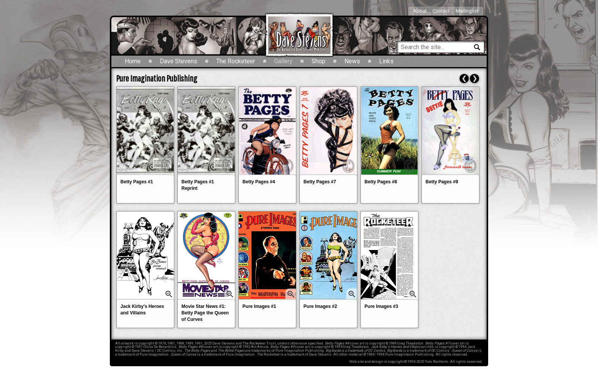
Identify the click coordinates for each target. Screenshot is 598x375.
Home (133, 61)
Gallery (283, 61)
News (352, 61)
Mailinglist (467, 11)
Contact (441, 11)
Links (386, 61)
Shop (318, 61)
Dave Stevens (178, 61)
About (420, 11)
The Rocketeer (235, 61)
